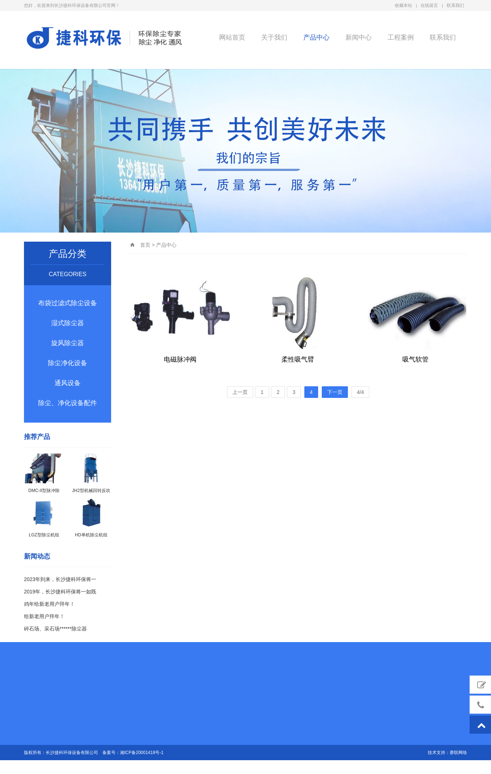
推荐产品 (37, 436)
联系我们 (455, 5)
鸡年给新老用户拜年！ (49, 604)
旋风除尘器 (67, 343)
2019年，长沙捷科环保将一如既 (60, 591)
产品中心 (316, 37)
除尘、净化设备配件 (67, 403)
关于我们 (273, 37)
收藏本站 (403, 5)
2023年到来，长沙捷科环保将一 (60, 579)
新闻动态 (37, 556)
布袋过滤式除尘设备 (67, 303)
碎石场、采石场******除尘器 (55, 629)
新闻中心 (358, 37)
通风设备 (67, 383)
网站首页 (231, 37)
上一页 (240, 392)
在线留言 (429, 5)
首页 (145, 245)
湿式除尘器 (67, 323)
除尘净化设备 (67, 363)
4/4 (360, 392)
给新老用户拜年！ (44, 616)
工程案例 (400, 37)
